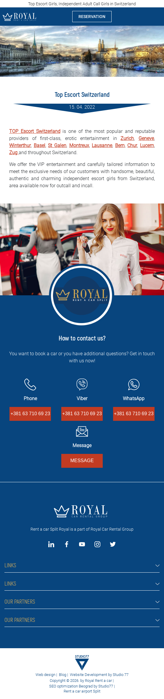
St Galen (57, 145)
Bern (120, 145)
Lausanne (102, 145)
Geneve (146, 138)
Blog (62, 674)
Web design (45, 674)
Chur (132, 145)
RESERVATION (91, 16)
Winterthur (20, 145)
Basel (39, 145)
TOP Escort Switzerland (34, 131)
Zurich (127, 138)
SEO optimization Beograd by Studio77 (80, 686)
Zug (14, 152)
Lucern (147, 145)
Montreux (79, 145)
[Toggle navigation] (155, 16)
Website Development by (91, 674)
